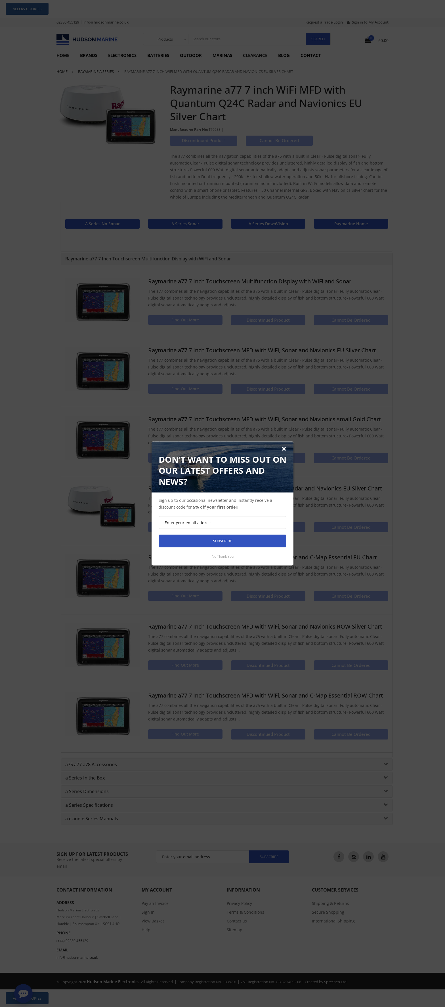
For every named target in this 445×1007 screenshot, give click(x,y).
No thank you (223, 556)
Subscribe (222, 540)
